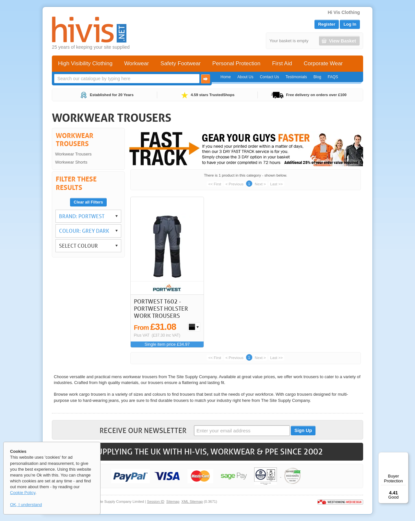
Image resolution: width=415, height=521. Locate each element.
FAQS (333, 77)
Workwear (136, 63)
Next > (260, 184)
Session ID (155, 501)
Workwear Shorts (71, 162)
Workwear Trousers (73, 154)
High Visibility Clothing (85, 63)
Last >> (276, 184)
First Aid (282, 63)
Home (225, 77)
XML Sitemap (192, 501)
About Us (245, 77)
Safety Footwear (180, 63)
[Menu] (405, 456)
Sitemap (173, 501)
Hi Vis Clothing (344, 12)
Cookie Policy (22, 492)
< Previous (234, 184)
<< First (214, 184)
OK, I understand (26, 504)
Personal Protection (236, 63)
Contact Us (269, 77)
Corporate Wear (323, 63)
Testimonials (296, 77)
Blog (317, 77)
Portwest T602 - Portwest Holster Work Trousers (161, 308)
